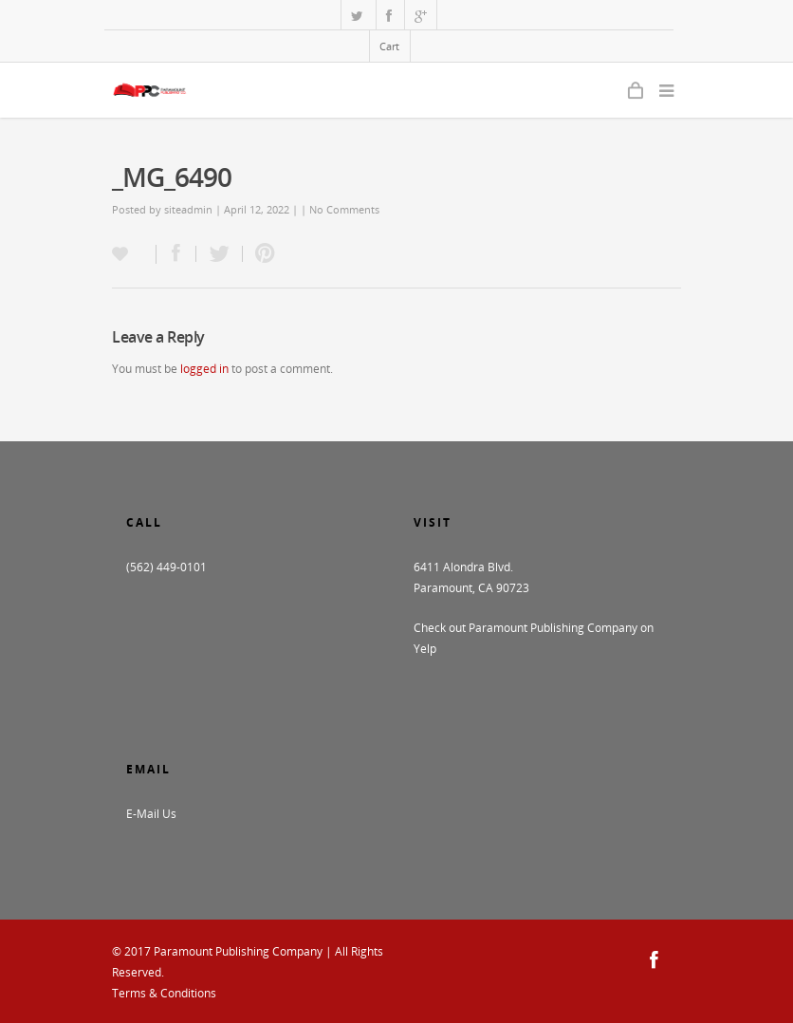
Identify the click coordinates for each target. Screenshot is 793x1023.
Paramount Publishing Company (238, 951)
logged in (204, 369)
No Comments (344, 209)
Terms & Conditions (164, 993)
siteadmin (188, 209)
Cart (389, 46)
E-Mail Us (151, 814)
